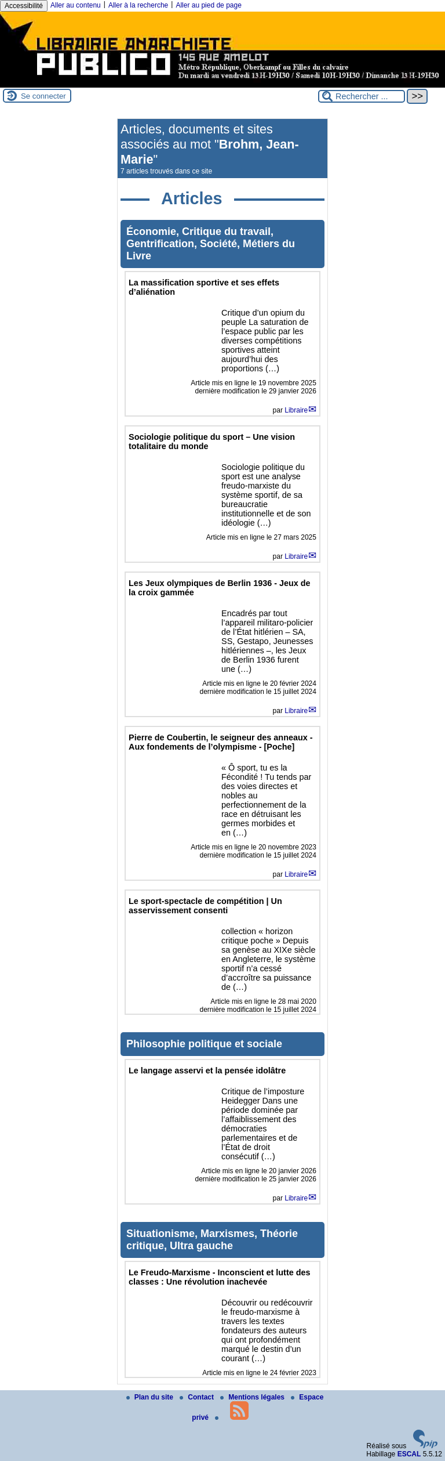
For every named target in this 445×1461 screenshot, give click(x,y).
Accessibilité (24, 6)
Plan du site (151, 1397)
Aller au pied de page (208, 5)
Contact (198, 1397)
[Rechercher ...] (361, 96)
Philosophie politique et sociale (204, 1044)
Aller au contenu (75, 5)
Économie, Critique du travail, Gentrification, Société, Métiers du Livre (210, 244)
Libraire (296, 410)
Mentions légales (253, 1397)
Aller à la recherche (138, 5)
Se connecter (43, 96)
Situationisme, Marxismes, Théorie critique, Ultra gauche (212, 1240)
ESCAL (409, 1454)
